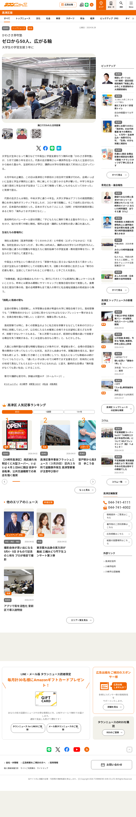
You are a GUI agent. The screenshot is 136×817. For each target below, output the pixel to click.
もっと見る (84, 490)
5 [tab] (46, 481)
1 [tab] (16, 481)
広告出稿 (69, 4)
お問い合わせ (114, 764)
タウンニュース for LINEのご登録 (27, 728)
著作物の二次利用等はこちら (117, 526)
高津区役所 (110, 561)
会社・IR (111, 7)
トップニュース (23, 18)
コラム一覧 (117, 482)
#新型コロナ (35, 384)
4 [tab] (38, 481)
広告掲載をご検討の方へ (34, 762)
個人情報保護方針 (11, 768)
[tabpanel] (49, 90)
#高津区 (53, 384)
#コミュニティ (11, 384)
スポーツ (70, 18)
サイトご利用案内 (27, 768)
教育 (58, 18)
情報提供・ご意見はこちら (117, 516)
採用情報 (54, 762)
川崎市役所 (110, 566)
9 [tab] (75, 481)
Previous (9, 82)
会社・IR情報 (12, 762)
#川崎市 (23, 384)
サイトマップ (42, 768)
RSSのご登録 (113, 732)
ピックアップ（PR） (110, 18)
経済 (92, 18)
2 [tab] (23, 481)
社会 (48, 18)
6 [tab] (53, 481)
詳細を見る (113, 707)
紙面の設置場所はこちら (117, 542)
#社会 (45, 384)
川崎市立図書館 (112, 571)
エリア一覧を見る (79, 620)
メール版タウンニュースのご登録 (63, 728)
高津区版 (7, 12)
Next (88, 82)
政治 (82, 18)
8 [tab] (68, 481)
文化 (38, 18)
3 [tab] (31, 481)
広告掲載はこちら (115, 534)
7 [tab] (60, 481)
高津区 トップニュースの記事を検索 (117, 409)
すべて (7, 18)
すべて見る (117, 175)
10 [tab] (83, 481)
